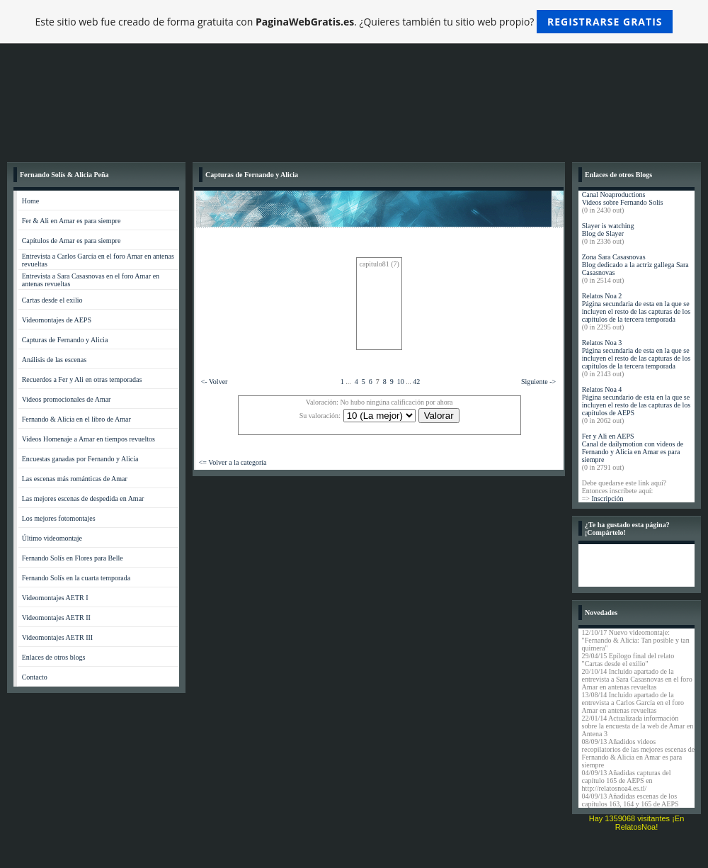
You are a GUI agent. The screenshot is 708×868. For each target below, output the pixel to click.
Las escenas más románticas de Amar (74, 479)
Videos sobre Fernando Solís (622, 202)
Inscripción (607, 498)
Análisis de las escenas (54, 359)
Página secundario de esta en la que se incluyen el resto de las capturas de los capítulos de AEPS (636, 405)
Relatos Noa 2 (602, 296)
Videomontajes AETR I (55, 598)
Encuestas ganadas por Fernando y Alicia (80, 459)
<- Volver (214, 381)
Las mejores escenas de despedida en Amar (83, 498)
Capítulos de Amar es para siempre (71, 240)
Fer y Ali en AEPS (608, 436)
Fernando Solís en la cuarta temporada (76, 578)
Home (30, 201)
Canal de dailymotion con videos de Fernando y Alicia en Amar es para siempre (633, 451)
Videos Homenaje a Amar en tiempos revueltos (88, 439)
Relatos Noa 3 (602, 342)
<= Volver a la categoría (233, 462)
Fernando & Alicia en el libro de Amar (76, 419)
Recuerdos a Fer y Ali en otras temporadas (82, 379)
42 (416, 381)
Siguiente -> (538, 381)
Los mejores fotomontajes (59, 518)
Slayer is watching (608, 226)
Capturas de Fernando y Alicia (65, 340)
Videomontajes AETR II (56, 617)
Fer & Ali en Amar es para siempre (71, 221)
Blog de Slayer (603, 233)
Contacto (34, 677)
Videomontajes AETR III (57, 637)
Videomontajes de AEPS (56, 320)
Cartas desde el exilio (52, 300)
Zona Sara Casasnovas (614, 257)
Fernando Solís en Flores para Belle (72, 558)
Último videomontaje (52, 538)
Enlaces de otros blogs (54, 657)
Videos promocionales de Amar (66, 399)
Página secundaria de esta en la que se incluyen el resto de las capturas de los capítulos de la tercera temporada (636, 311)
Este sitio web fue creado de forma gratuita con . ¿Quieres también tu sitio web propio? (354, 21)
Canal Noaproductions (614, 194)
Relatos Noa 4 (602, 389)
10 (400, 381)
